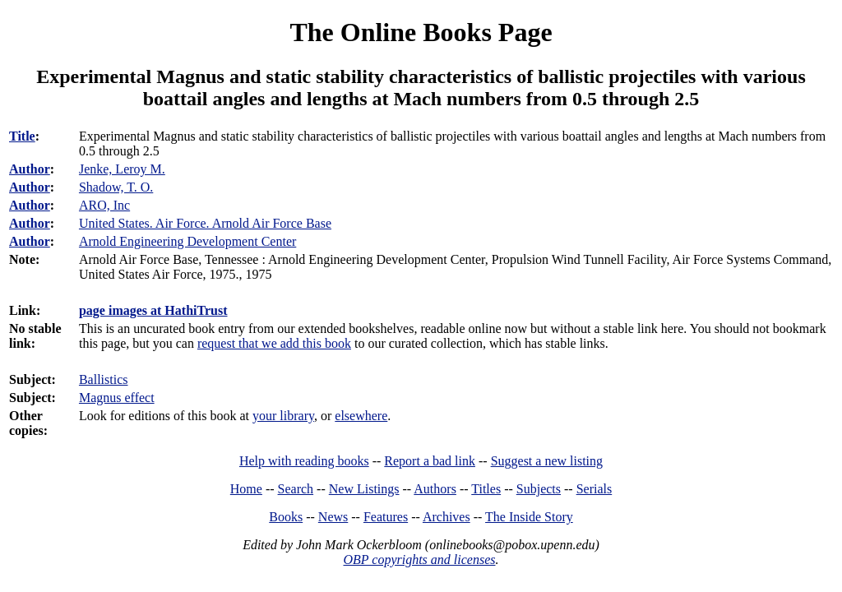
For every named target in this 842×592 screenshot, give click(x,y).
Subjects (538, 489)
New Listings (364, 489)
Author (29, 169)
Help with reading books (304, 461)
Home (246, 489)
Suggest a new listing (547, 461)
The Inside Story (529, 517)
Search (296, 489)
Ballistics (103, 379)
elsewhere (361, 416)
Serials (594, 489)
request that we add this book (274, 343)
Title (22, 136)
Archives (446, 517)
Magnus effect (117, 398)
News (333, 517)
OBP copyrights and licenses (419, 560)
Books (286, 517)
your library (283, 416)
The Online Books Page (420, 32)
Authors (435, 489)
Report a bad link (429, 461)
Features (385, 517)
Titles (486, 489)
